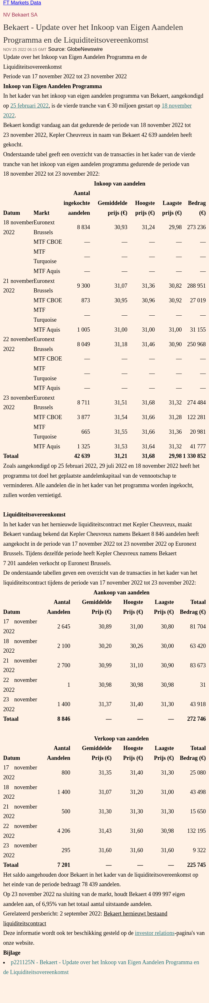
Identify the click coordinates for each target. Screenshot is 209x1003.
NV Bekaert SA (20, 15)
